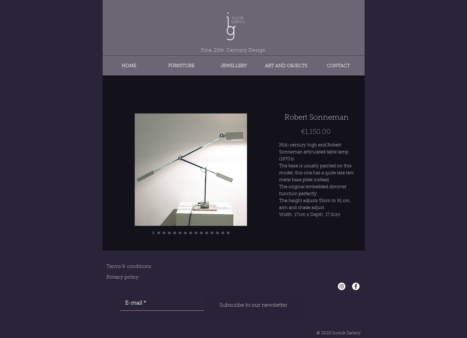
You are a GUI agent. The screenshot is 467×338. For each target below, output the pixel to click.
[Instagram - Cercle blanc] (341, 286)
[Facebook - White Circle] (356, 286)
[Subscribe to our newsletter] (253, 305)
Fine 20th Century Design (233, 50)
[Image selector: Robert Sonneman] (153, 233)
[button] (181, 63)
